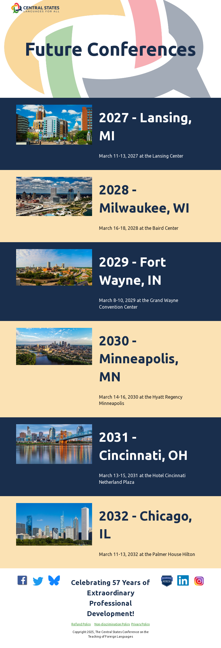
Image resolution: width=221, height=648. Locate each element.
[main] (110, 49)
